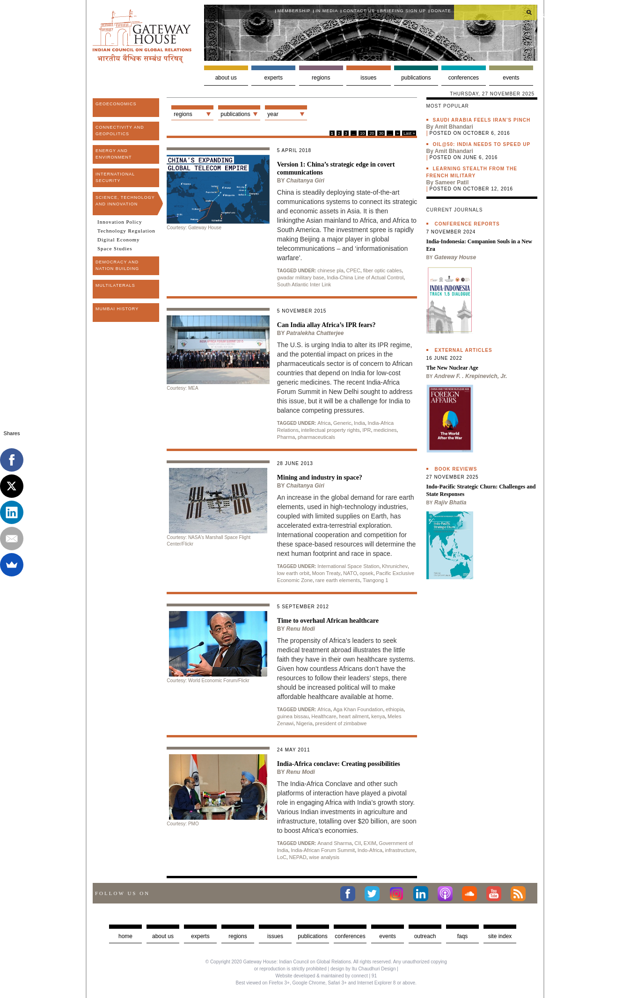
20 (371, 133)
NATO (350, 573)
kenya (378, 716)
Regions (321, 77)
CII (357, 843)
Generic (342, 423)
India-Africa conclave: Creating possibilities (338, 763)
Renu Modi (300, 629)
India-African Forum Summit (323, 850)
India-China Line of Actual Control (365, 277)
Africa (323, 423)
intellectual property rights (330, 430)
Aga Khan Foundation (358, 709)
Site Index (500, 936)
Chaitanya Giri (305, 180)
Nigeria (304, 723)
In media (326, 10)
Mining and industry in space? (319, 477)
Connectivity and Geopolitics (119, 130)
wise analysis (324, 857)
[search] (495, 12)
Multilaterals (115, 285)
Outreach (425, 936)
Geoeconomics (116, 104)
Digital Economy (118, 239)
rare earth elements (337, 580)
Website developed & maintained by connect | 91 (326, 975)
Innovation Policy (119, 222)
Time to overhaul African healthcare (328, 620)
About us (226, 77)
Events (511, 77)
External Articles (463, 350)
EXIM (370, 843)
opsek (366, 573)
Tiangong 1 (375, 580)
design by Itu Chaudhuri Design (363, 968)
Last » (409, 133)
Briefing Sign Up (403, 10)
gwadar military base (300, 277)
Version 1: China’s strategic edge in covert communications (336, 168)
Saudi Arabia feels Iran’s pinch (482, 120)
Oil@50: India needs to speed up (482, 144)
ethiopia (395, 709)
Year (272, 114)
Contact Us (359, 10)
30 (381, 133)
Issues (368, 77)
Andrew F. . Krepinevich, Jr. (470, 376)
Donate (441, 10)
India (359, 423)
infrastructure (400, 850)
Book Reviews (456, 469)
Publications (416, 77)
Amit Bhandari (454, 127)
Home (125, 936)
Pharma (286, 437)
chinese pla (330, 270)
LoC (281, 857)
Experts (273, 77)
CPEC (353, 270)
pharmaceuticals (316, 437)
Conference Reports (467, 223)
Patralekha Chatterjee (315, 333)
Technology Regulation (126, 230)
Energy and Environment (113, 154)
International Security (115, 177)
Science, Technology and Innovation (125, 200)
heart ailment (354, 716)
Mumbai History (117, 308)
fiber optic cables (382, 270)
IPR (366, 430)
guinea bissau (293, 716)
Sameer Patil (452, 182)
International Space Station (348, 566)
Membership (294, 10)
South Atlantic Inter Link (304, 284)
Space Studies (114, 248)
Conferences (463, 77)
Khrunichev (395, 566)
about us (163, 936)
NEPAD (298, 857)
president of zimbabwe (340, 723)
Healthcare (323, 716)
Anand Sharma (334, 843)
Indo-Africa (370, 850)
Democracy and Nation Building (117, 265)
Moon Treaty (326, 573)
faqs (462, 936)
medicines (385, 430)
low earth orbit (293, 573)
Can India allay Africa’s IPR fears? (326, 324)
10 (362, 133)
